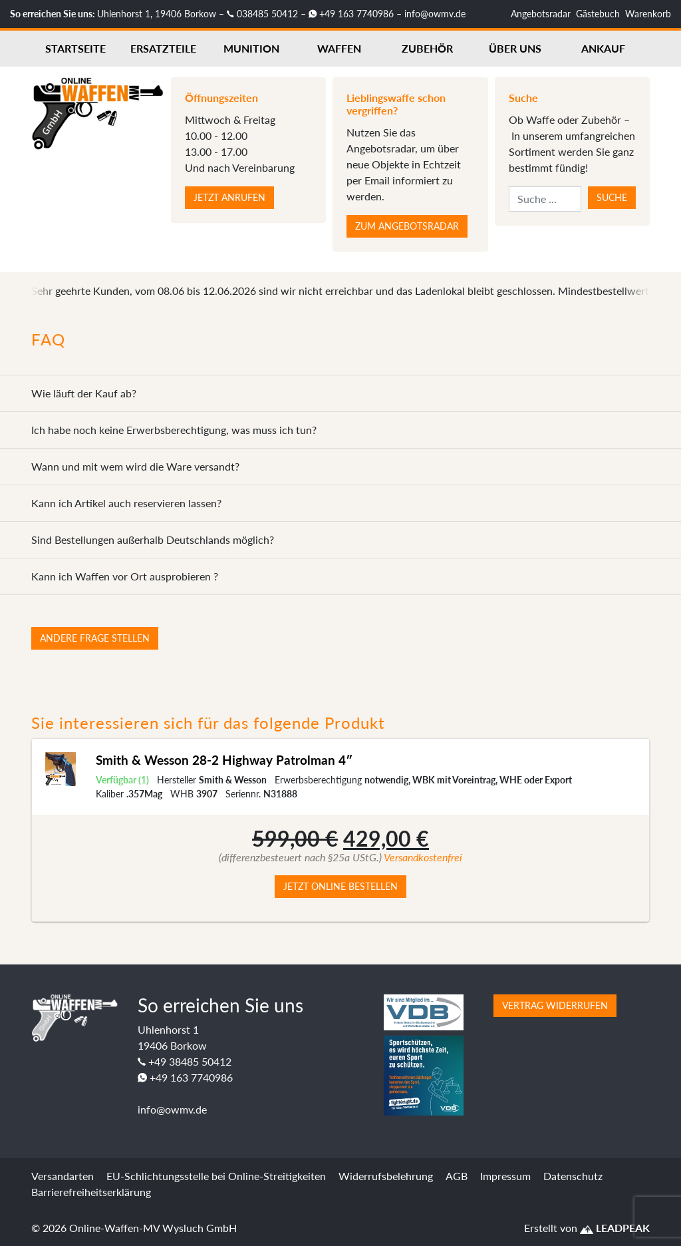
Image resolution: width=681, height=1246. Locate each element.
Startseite (75, 48)
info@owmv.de (435, 13)
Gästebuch (598, 13)
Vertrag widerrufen (555, 1005)
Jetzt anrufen (229, 197)
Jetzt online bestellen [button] (340, 886)
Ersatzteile (163, 48)
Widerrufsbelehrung (386, 1175)
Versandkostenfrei (423, 857)
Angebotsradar (541, 13)
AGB (457, 1175)
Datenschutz (573, 1175)
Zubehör (427, 48)
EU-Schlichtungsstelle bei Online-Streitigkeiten (216, 1175)
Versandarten (62, 1175)
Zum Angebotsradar (407, 226)
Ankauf (603, 48)
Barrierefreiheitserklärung (91, 1191)
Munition (251, 48)
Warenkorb (648, 13)
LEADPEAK (615, 1227)
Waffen (339, 48)
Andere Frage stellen (95, 638)
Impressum (505, 1175)
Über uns (515, 48)
